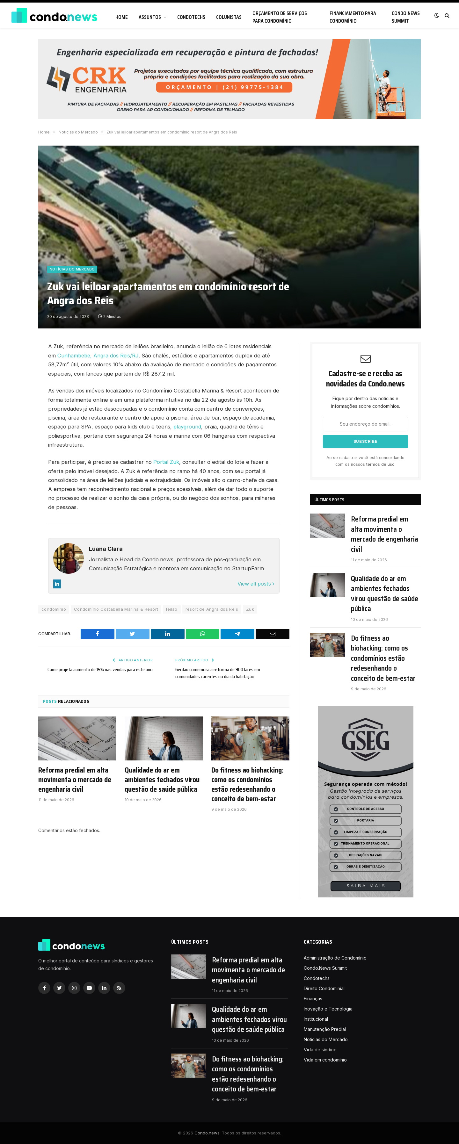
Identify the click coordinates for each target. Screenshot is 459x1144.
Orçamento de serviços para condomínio (279, 17)
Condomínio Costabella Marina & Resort (116, 608)
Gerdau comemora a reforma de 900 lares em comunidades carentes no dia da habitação (218, 672)
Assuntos (150, 17)
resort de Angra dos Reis (212, 608)
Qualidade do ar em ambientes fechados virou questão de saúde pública (162, 779)
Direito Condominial (324, 988)
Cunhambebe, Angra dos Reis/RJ (99, 355)
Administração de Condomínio (335, 958)
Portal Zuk (166, 461)
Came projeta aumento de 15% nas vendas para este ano (99, 669)
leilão (171, 608)
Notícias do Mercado (72, 269)
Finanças (313, 998)
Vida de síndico (320, 1049)
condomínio (53, 608)
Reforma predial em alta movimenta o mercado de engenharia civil (74, 779)
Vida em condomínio (325, 1059)
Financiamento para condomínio (353, 17)
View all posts (255, 583)
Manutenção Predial (325, 1029)
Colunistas (229, 17)
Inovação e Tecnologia (328, 1008)
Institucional (316, 1019)
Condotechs (191, 17)
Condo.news (207, 1132)
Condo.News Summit (406, 17)
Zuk (250, 608)
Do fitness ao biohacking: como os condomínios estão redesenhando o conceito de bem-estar (247, 784)
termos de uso (380, 464)
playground (187, 426)
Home (121, 17)
